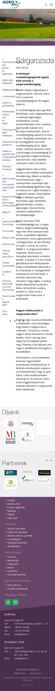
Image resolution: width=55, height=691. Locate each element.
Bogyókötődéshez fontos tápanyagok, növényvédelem (7, 201)
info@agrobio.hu (21, 634)
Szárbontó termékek (17, 532)
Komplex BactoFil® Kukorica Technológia (7, 285)
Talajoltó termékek (16, 528)
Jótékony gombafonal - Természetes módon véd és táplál (7, 113)
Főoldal (11, 500)
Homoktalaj (7, 231)
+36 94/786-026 (21, 630)
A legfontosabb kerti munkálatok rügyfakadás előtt (7, 183)
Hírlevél (10, 514)
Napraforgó (13, 560)
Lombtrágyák (14, 539)
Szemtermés (7, 244)
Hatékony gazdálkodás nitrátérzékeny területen (7, 155)
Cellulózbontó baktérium (7, 143)
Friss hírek (4, 312)
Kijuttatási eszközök (17, 542)
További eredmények (17, 588)
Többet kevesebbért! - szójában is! (7, 268)
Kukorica (11, 557)
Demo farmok (14, 585)
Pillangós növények (7, 168)
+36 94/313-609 (21, 627)
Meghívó (6, 212)
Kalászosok (13, 564)
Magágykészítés (7, 89)
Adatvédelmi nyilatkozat (27, 669)
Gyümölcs (12, 571)
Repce (10, 567)
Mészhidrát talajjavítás (7, 81)
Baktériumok (13, 503)
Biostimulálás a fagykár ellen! (7, 300)
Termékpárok (13, 546)
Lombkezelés (7, 96)
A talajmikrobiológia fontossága (7, 221)
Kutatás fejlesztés (16, 507)
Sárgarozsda (7, 237)
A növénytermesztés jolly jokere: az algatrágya (7, 66)
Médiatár (11, 511)
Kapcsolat (12, 518)
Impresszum (35, 673)
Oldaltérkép (19, 673)
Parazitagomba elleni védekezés (7, 132)
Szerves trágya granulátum (7, 253)
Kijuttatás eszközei (16, 574)
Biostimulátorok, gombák (20, 535)
